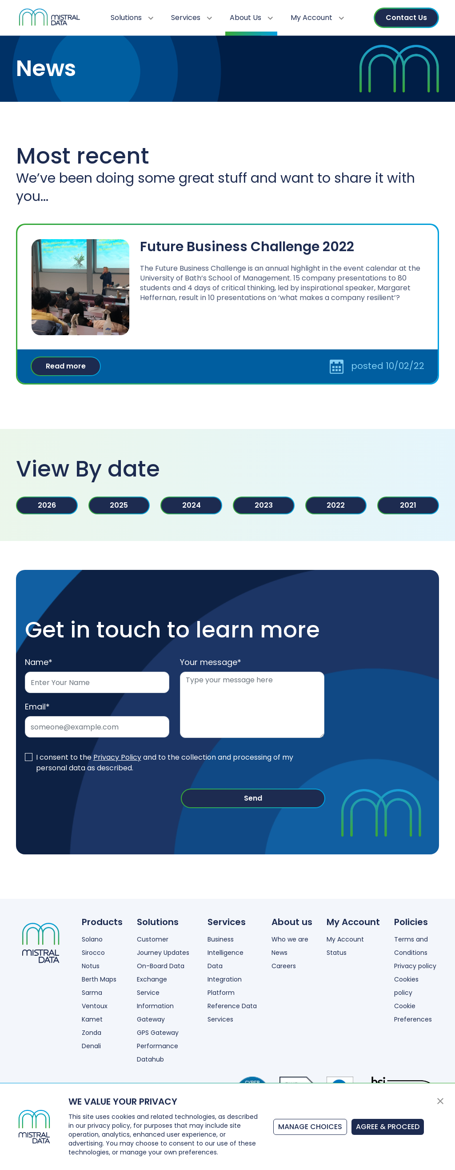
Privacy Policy (117, 757)
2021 (408, 505)
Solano (92, 939)
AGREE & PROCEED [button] (387, 1127)
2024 (191, 505)
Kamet (92, 1019)
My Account (317, 17)
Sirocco (93, 952)
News (279, 952)
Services (191, 17)
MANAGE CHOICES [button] (310, 1127)
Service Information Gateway (155, 1006)
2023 (264, 505)
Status (337, 952)
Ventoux (95, 1006)
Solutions (132, 17)
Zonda (91, 1032)
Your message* (210, 662)
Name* (38, 662)
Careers (283, 966)
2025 (119, 505)
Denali (91, 1046)
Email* (37, 707)
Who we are (289, 939)
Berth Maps (99, 979)
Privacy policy (415, 966)
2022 (336, 505)
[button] (440, 1100)
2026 (47, 505)
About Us (251, 17)
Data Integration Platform (225, 979)
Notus (91, 966)
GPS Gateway (158, 1032)
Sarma (92, 992)
